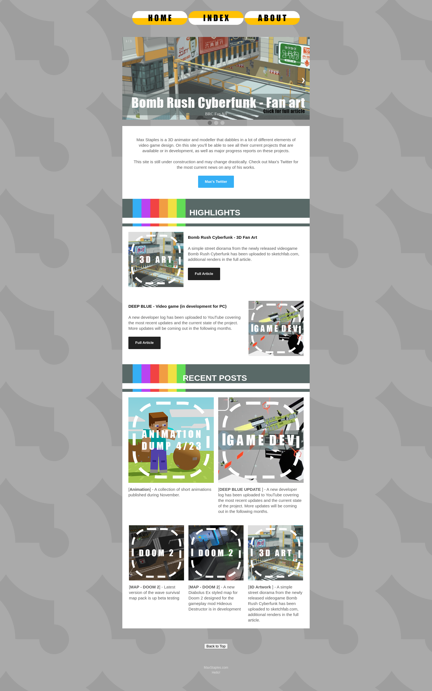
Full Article (204, 274)
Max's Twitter (216, 182)
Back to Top (215, 646)
